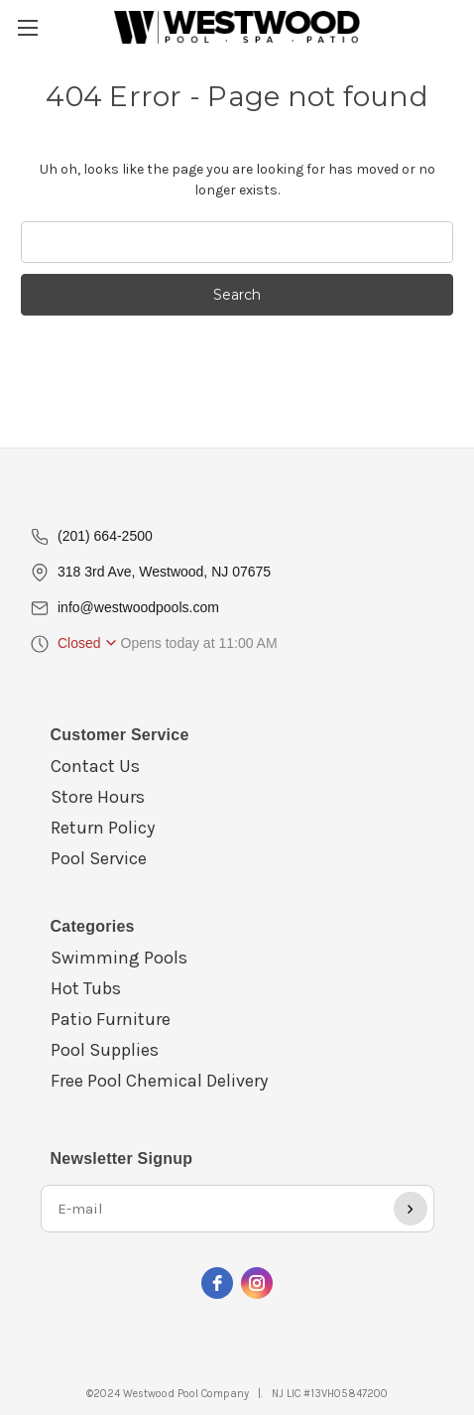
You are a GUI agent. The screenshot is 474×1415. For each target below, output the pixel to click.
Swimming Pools (119, 957)
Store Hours (98, 797)
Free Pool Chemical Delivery (159, 1081)
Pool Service (99, 858)
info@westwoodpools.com (138, 607)
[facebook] (217, 1283)
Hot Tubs (86, 988)
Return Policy (103, 827)
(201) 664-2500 (105, 536)
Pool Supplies (105, 1050)
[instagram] (257, 1283)
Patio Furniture (111, 1019)
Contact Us (95, 766)
